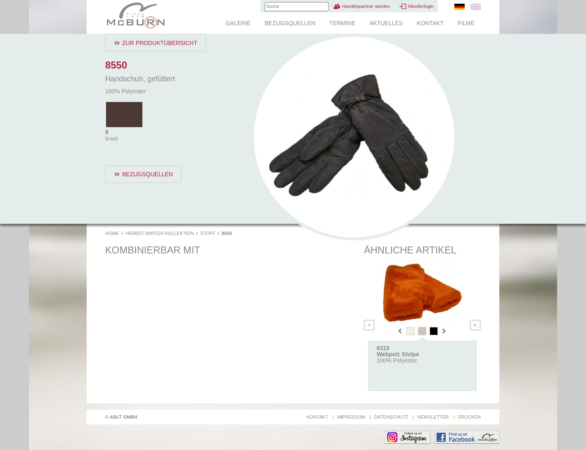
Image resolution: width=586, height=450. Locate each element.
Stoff (207, 233)
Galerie (238, 23)
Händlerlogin (421, 6)
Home (112, 233)
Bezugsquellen (290, 23)
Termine (342, 23)
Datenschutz (391, 416)
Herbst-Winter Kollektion (159, 233)
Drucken (469, 416)
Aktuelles (386, 23)
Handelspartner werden (366, 6)
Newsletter (433, 416)
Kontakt (430, 23)
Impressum (351, 416)
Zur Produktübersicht (159, 43)
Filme (466, 23)
